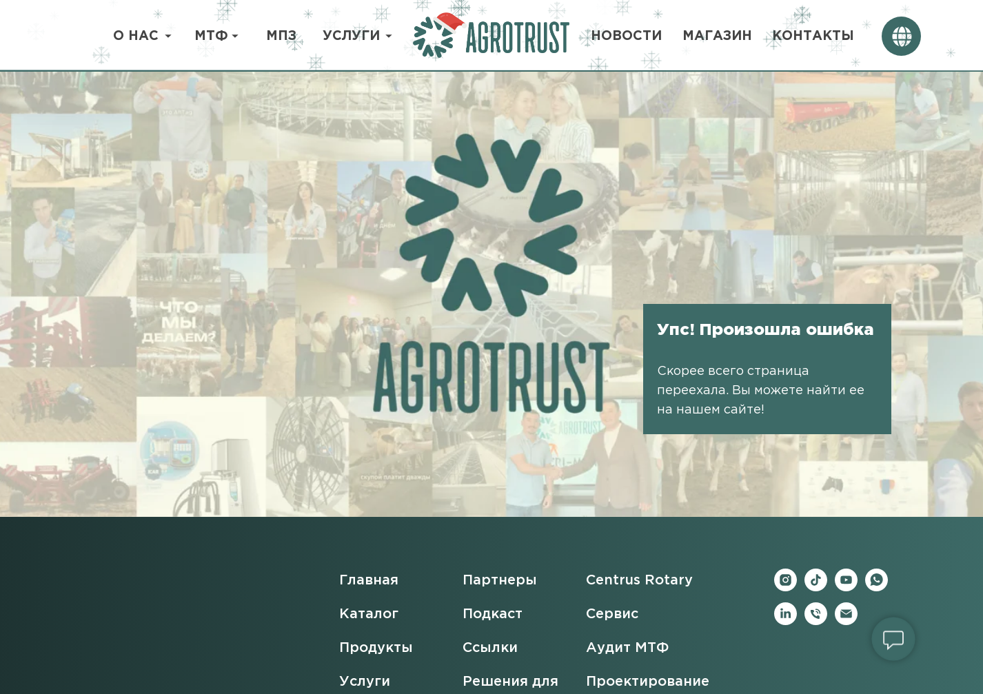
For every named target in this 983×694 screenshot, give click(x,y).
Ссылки (490, 648)
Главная (368, 580)
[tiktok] (815, 587)
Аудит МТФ (627, 648)
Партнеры (500, 580)
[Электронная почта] (846, 621)
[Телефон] (815, 621)
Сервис (612, 614)
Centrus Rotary (639, 580)
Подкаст (493, 614)
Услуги (364, 681)
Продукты (376, 648)
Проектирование (647, 681)
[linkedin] (785, 621)
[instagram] (785, 587)
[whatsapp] (876, 587)
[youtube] (846, 587)
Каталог (368, 614)
